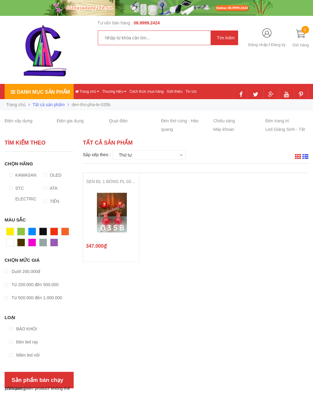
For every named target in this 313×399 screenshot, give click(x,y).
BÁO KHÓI (23, 328)
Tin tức (191, 91)
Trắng (11, 244)
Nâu (21, 244)
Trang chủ (87, 91)
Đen (43, 233)
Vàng (11, 233)
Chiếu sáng (224, 120)
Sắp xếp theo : (97, 154)
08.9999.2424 (147, 22)
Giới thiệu (174, 91)
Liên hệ (81, 107)
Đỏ (53, 233)
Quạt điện (118, 120)
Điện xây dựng (18, 120)
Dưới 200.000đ (22, 271)
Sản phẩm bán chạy (37, 380)
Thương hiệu (114, 91)
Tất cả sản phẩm (49, 104)
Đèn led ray (23, 342)
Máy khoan (223, 129)
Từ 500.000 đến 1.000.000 (33, 297)
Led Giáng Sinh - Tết (285, 129)
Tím (54, 244)
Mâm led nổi (24, 355)
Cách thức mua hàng (146, 91)
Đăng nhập (257, 44)
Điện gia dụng (70, 120)
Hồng (33, 244)
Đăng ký (278, 44)
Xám (43, 244)
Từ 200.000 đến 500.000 (32, 284)
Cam (66, 233)
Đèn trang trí (277, 120)
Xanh (22, 233)
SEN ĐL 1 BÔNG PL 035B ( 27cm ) (111, 181)
